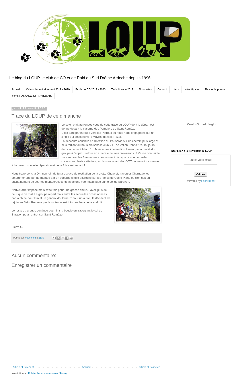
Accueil (16, 89)
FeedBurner (208, 180)
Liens (175, 89)
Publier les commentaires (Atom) (47, 373)
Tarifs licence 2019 (122, 89)
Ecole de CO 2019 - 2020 (90, 89)
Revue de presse (215, 89)
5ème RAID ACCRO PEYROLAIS (32, 95)
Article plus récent (23, 367)
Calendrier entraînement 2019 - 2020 (48, 89)
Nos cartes (145, 89)
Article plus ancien (149, 367)
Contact (162, 89)
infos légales (192, 89)
